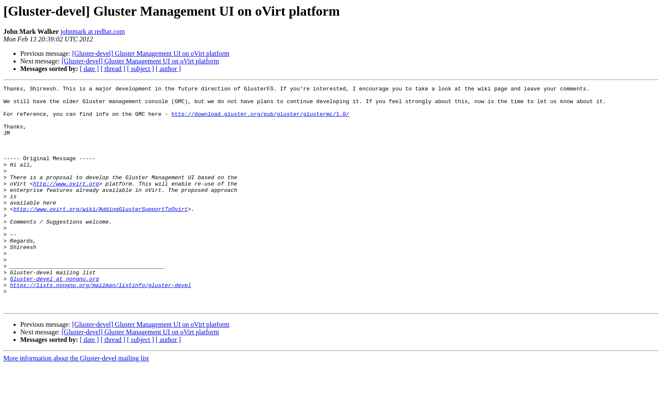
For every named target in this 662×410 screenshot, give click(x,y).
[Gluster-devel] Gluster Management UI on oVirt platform (151, 53)
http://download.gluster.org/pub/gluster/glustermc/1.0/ (260, 120)
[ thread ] (112, 68)
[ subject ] (140, 68)
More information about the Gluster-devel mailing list (76, 402)
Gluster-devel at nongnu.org (54, 318)
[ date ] (89, 68)
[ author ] (168, 68)
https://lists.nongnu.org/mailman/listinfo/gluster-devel (100, 325)
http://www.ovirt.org (66, 204)
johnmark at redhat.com (92, 31)
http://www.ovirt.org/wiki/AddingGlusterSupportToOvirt (100, 234)
